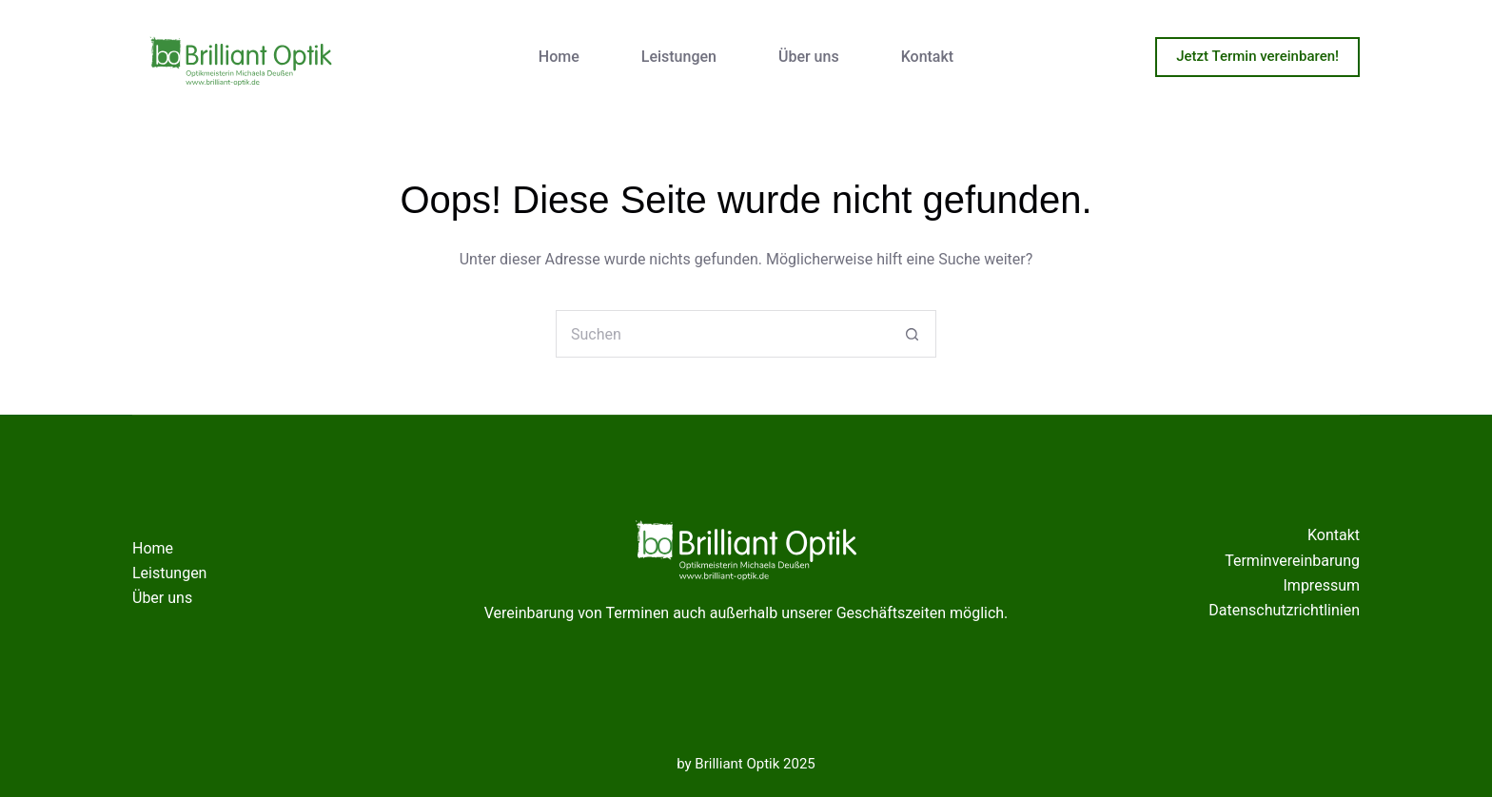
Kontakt (927, 57)
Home (559, 57)
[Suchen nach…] (722, 334)
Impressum (1322, 585)
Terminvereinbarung (1292, 561)
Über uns (808, 57)
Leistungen (679, 57)
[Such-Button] (912, 334)
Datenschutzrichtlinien (1284, 610)
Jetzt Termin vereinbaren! (1257, 56)
